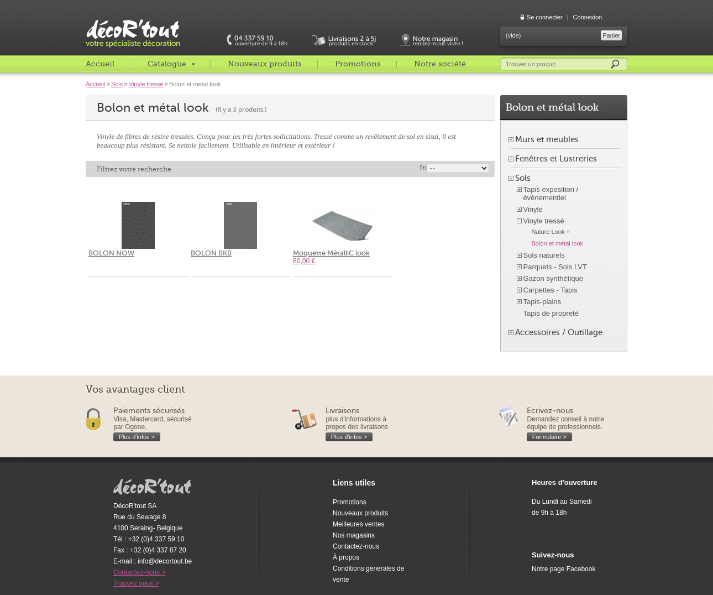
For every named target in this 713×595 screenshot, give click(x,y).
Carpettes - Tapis (550, 290)
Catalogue (167, 63)
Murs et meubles (547, 139)
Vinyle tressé (146, 84)
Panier (611, 35)
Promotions (358, 63)
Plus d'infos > (137, 437)
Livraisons (342, 410)
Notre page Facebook (563, 569)
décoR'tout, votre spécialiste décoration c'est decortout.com (134, 24)
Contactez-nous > (139, 572)
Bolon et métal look (558, 243)
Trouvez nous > (136, 583)
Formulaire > (549, 437)
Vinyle (533, 209)
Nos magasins (354, 535)
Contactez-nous (356, 546)
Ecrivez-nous (550, 410)
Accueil (100, 63)
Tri (423, 167)
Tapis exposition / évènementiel (551, 193)
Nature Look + (551, 231)
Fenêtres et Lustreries (556, 159)
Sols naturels (544, 255)
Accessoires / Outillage (558, 332)
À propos (346, 557)
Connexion (587, 17)
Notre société (440, 63)
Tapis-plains (542, 302)
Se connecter (545, 17)
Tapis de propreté (551, 313)
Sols (117, 84)
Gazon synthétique (553, 278)
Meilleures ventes (358, 524)
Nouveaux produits (265, 63)
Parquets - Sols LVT (555, 267)
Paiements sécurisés (149, 410)
